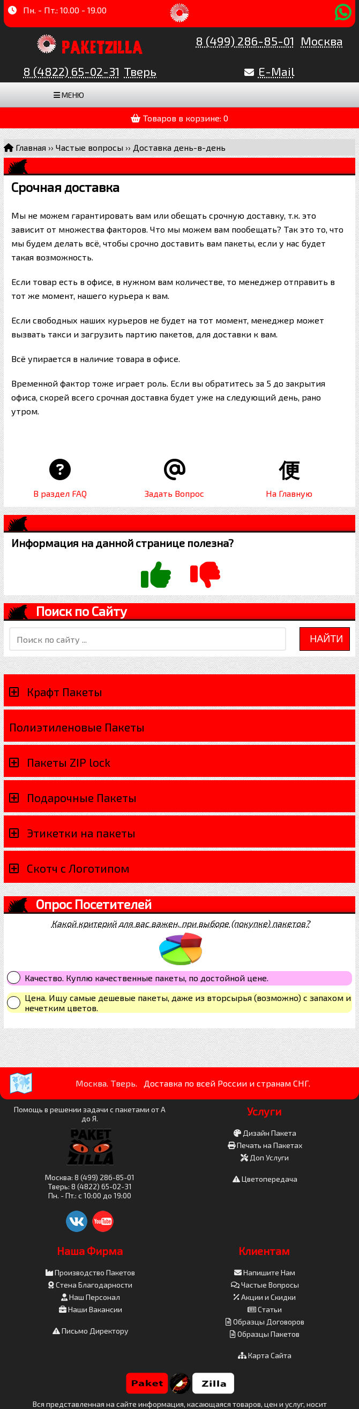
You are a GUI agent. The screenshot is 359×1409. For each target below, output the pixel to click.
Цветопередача (265, 1178)
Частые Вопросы (265, 1284)
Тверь (140, 71)
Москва (322, 41)
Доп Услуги (265, 1157)
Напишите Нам (264, 1272)
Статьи (265, 1309)
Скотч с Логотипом (78, 868)
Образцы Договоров (265, 1321)
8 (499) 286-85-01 (245, 41)
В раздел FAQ (60, 493)
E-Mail (276, 71)
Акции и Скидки (265, 1297)
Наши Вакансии (90, 1309)
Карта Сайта (264, 1355)
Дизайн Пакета (265, 1132)
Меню (69, 94)
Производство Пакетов (90, 1272)
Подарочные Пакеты (82, 797)
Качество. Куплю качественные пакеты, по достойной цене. (146, 978)
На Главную (289, 493)
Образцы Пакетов (265, 1333)
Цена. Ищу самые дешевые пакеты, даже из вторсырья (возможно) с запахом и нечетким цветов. (188, 1002)
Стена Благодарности (90, 1284)
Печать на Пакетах (265, 1145)
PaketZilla (102, 45)
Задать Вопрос (174, 493)
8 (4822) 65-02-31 (71, 71)
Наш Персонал (90, 1297)
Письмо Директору (90, 1330)
